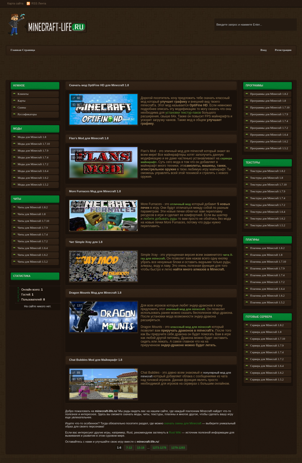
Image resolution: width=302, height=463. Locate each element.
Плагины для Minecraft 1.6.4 (267, 288)
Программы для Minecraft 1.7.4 (269, 121)
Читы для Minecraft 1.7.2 (33, 241)
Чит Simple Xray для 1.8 (86, 242)
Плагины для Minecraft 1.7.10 (268, 261)
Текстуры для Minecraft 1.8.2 (267, 170)
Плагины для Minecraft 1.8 (266, 254)
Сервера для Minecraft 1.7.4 (267, 352)
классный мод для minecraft (190, 326)
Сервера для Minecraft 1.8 (266, 331)
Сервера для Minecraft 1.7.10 (267, 338)
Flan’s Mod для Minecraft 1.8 (89, 138)
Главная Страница (23, 49)
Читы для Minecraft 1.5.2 (33, 261)
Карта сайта (15, 3)
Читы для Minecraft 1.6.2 (33, 254)
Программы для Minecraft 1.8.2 (269, 93)
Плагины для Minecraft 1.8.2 (267, 248)
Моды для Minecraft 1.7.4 (33, 157)
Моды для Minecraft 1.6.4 (33, 170)
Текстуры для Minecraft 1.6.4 (267, 211)
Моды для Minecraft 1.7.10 (34, 143)
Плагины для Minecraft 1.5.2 (267, 302)
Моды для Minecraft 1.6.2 (33, 177)
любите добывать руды (160, 219)
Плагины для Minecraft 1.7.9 (267, 268)
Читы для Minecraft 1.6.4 (33, 248)
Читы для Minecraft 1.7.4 (33, 234)
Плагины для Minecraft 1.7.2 (267, 281)
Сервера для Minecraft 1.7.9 (267, 345)
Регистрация (283, 49)
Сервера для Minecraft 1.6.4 (267, 365)
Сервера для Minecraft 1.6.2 (267, 372)
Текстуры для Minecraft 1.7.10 (268, 184)
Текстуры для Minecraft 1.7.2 (267, 204)
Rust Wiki (175, 432)
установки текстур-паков (183, 112)
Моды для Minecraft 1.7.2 (33, 164)
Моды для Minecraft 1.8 (32, 136)
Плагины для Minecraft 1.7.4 (267, 275)
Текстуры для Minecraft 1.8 (266, 177)
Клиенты (23, 93)
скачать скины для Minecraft (182, 423)
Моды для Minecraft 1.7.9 (33, 150)
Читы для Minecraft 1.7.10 (33, 220)
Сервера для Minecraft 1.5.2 (267, 379)
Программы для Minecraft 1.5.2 (269, 148)
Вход (263, 49)
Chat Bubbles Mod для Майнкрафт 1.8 (95, 359)
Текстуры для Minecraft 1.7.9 (267, 191)
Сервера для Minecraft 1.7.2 (267, 359)
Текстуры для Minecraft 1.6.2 (267, 218)
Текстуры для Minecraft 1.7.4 (267, 198)
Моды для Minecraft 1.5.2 (33, 184)
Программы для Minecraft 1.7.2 (269, 127)
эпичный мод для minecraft (185, 309)
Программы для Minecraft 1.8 (268, 100)
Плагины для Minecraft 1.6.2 (267, 295)
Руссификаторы (27, 114)
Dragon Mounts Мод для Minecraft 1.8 (95, 292)
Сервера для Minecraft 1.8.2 (267, 325)
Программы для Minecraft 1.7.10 (269, 107)
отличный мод (180, 204)
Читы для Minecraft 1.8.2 (33, 207)
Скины (22, 107)
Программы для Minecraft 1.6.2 (269, 141)
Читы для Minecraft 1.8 (32, 214)
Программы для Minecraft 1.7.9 (269, 114)
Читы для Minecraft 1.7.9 (33, 227)
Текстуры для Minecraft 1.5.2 (267, 225)
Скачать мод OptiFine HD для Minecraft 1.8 (99, 85)
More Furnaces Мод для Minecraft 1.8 (95, 191)
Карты (22, 100)
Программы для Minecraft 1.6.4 (269, 134)
